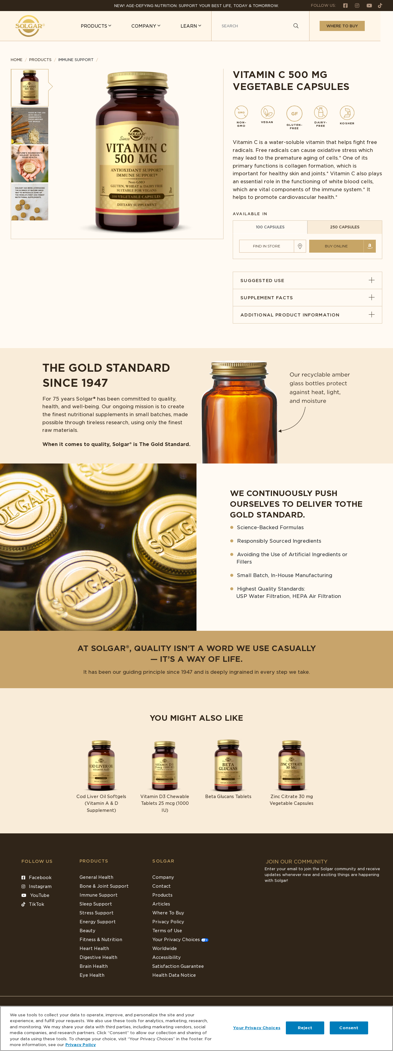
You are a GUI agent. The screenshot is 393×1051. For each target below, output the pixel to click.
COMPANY (157, 26)
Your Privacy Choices (180, 939)
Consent (348, 1028)
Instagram (36, 886)
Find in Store (266, 246)
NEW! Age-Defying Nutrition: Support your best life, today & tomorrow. (196, 5)
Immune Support (99, 895)
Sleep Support (96, 904)
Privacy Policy (168, 921)
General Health (96, 877)
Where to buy (355, 26)
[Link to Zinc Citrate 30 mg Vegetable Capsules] (292, 772)
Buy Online (336, 246)
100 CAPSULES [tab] (270, 227)
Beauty (87, 930)
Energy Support (98, 921)
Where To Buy (168, 912)
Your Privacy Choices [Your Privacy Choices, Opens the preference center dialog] (256, 1028)
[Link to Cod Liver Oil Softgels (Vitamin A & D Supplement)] (101, 776)
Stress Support (97, 912)
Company (163, 877)
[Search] (308, 26)
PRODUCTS (107, 26)
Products (40, 59)
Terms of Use (167, 930)
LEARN (202, 26)
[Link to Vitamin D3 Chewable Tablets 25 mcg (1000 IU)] (165, 776)
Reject (305, 1028)
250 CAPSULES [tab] (345, 227)
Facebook (36, 877)
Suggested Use (307, 280)
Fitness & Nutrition (101, 939)
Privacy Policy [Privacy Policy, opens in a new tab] (80, 1044)
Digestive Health (98, 957)
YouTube (35, 895)
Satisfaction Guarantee (178, 966)
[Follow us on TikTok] (377, 5)
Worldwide (164, 948)
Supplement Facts (307, 297)
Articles (161, 904)
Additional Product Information (307, 314)
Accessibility (166, 957)
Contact (161, 886)
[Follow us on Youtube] (366, 5)
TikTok (32, 904)
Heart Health (94, 948)
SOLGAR (163, 861)
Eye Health (92, 975)
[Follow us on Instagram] (354, 5)
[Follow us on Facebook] (343, 5)
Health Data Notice (174, 975)
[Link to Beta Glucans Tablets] (228, 769)
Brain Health (94, 966)
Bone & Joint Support (104, 886)
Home (16, 59)
